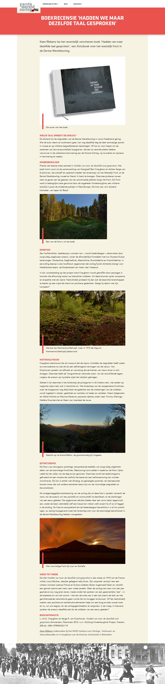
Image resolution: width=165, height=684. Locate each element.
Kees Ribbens (46, 631)
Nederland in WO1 (50, 4)
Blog (66, 4)
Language (77, 4)
